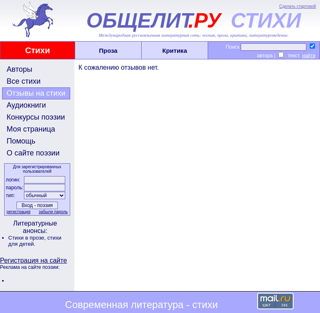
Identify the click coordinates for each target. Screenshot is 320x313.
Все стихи (23, 81)
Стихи (37, 50)
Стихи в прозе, (27, 238)
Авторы (19, 69)
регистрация (19, 211)
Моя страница (31, 129)
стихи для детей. (35, 241)
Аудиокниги (26, 105)
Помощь (21, 141)
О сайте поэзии (33, 153)
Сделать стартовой (297, 6)
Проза (108, 50)
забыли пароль (53, 211)
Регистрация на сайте (33, 260)
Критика (174, 50)
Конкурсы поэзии (36, 117)
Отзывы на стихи (36, 93)
